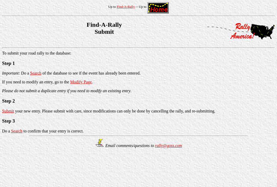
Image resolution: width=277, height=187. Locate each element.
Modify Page (81, 82)
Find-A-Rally (126, 7)
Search (35, 73)
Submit (8, 111)
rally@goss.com (168, 145)
